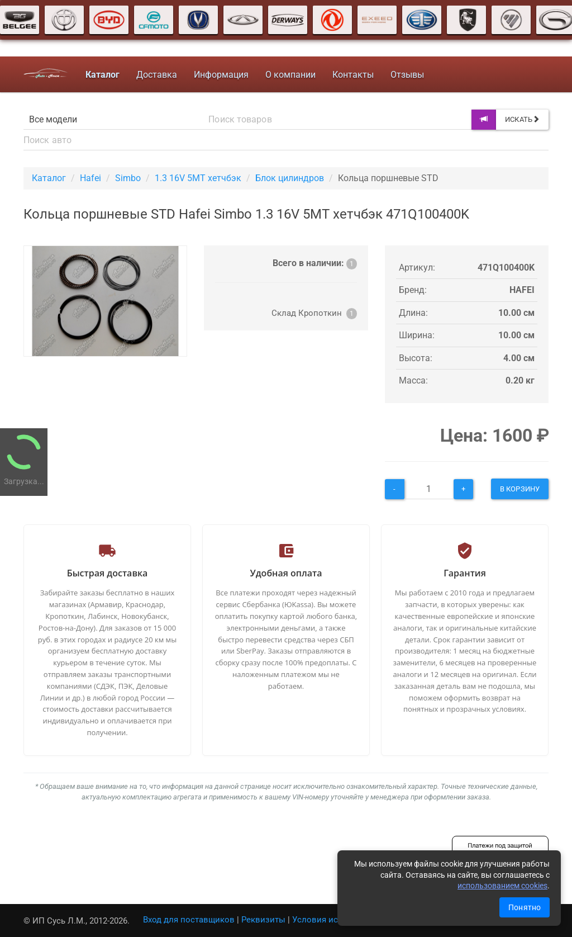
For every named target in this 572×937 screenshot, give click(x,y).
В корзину (520, 489)
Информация (221, 74)
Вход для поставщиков (189, 920)
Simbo (128, 178)
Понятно (524, 907)
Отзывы (407, 74)
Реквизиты (263, 920)
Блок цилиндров (289, 178)
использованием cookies (502, 885)
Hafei (90, 178)
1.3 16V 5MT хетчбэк (198, 178)
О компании (290, 74)
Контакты (353, 74)
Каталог (49, 178)
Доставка (156, 74)
